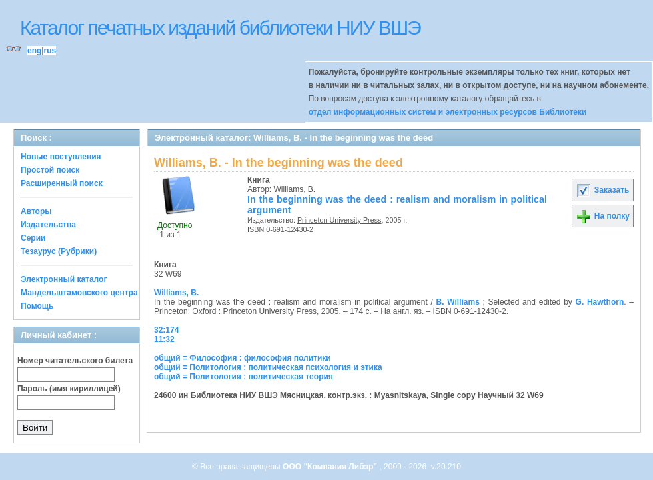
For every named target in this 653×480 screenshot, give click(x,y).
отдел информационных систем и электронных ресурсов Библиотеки (448, 112)
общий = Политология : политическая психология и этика (268, 367)
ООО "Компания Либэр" (331, 466)
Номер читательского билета (75, 360)
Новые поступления (61, 156)
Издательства (48, 224)
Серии (33, 238)
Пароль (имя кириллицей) (69, 388)
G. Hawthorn (600, 302)
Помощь (37, 306)
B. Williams (458, 302)
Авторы (36, 211)
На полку (603, 216)
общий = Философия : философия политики (242, 358)
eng (34, 50)
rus (49, 50)
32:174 (166, 330)
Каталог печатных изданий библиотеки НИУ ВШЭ (220, 28)
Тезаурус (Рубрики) (59, 251)
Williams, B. (295, 189)
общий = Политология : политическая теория (243, 376)
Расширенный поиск (62, 183)
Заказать (602, 190)
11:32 (164, 339)
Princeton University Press (339, 220)
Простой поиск (50, 170)
